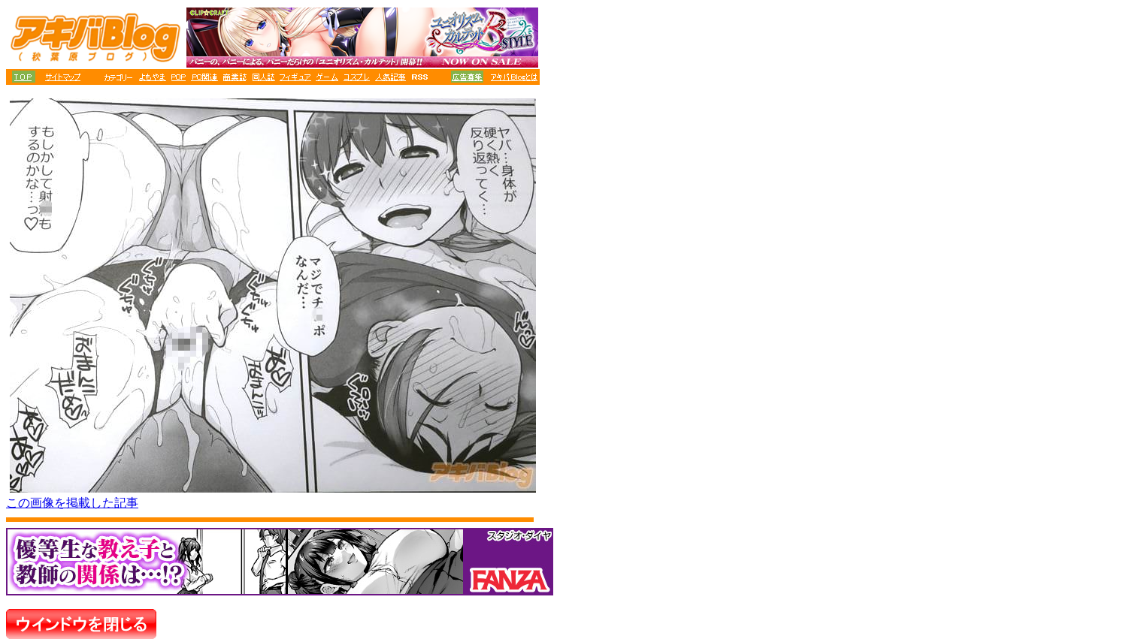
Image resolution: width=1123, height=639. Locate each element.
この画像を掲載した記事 (72, 502)
